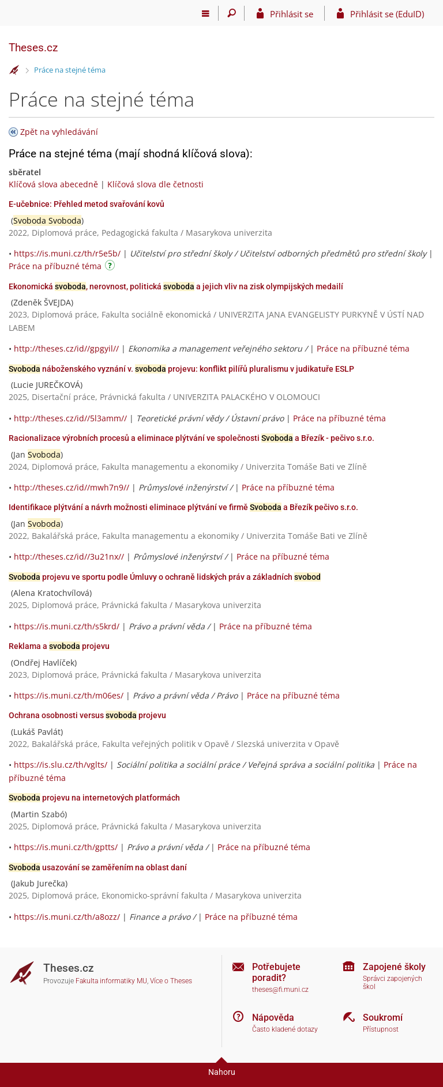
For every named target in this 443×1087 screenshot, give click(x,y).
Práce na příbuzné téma (55, 266)
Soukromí (383, 1017)
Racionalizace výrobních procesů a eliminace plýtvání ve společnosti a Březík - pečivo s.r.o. (191, 438)
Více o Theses (171, 981)
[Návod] (111, 267)
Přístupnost (381, 1029)
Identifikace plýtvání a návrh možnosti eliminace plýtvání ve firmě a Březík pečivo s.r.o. (183, 507)
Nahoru (221, 1072)
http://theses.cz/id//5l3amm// (70, 418)
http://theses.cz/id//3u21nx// (69, 556)
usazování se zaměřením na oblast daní (98, 867)
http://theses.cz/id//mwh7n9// (71, 487)
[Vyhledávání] (232, 13)
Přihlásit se (291, 14)
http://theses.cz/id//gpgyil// (66, 348)
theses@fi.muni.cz (280, 990)
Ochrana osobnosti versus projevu (87, 715)
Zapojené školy (394, 966)
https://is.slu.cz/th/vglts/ (60, 764)
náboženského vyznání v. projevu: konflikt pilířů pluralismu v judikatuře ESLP (181, 368)
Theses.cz (33, 47)
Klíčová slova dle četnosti (155, 184)
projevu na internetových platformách (94, 797)
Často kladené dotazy (285, 1029)
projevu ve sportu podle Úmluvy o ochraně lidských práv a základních (165, 577)
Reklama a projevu (59, 646)
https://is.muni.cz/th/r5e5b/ (67, 253)
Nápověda (273, 1017)
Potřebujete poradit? (276, 972)
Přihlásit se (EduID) (387, 14)
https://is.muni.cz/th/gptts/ (66, 846)
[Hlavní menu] (206, 13)
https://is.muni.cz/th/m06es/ (68, 695)
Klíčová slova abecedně (53, 184)
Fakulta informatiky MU (111, 981)
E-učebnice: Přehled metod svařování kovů (86, 204)
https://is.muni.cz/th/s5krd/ (66, 626)
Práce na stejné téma (70, 70)
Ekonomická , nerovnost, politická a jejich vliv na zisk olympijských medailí (176, 286)
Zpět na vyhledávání (59, 131)
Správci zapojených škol (392, 983)
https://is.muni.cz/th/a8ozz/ (67, 916)
